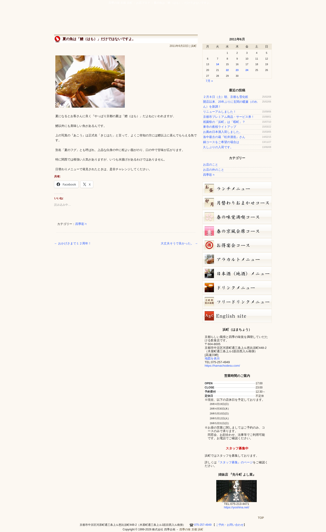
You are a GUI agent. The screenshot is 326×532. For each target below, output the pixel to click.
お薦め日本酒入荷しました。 (222, 132)
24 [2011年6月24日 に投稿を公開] (246, 70)
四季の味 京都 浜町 (76, 16)
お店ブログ (234, 21)
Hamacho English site (253, 21)
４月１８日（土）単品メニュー (237, 259)
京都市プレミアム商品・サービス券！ (228, 117)
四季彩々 (81, 224)
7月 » (209, 81)
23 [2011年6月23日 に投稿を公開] (237, 70)
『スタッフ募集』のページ (235, 462)
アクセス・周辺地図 (192, 21)
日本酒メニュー (237, 273)
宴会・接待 (170, 21)
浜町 (194, 46)
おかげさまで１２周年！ (72, 243)
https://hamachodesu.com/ (222, 365)
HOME (266, 21)
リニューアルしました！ (219, 111)
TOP (261, 517)
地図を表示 (212, 358)
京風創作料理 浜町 (146, 21)
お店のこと (210, 164)
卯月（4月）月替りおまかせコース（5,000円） (237, 203)
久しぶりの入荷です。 (218, 147)
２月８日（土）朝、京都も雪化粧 (225, 97)
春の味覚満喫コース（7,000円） (237, 217)
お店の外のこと (213, 169)
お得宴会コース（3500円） (237, 245)
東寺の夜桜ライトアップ (219, 126)
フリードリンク (237, 302)
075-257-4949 (203, 524)
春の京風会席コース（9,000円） (237, 231)
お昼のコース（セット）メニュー (237, 188)
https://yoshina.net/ (236, 507)
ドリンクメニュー (237, 288)
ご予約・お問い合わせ (250, 10)
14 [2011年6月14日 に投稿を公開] (217, 64)
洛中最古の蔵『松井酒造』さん (224, 137)
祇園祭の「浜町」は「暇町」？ (224, 122)
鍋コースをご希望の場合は (221, 142)
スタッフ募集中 (237, 448)
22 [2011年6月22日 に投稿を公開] (227, 70)
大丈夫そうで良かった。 (179, 243)
